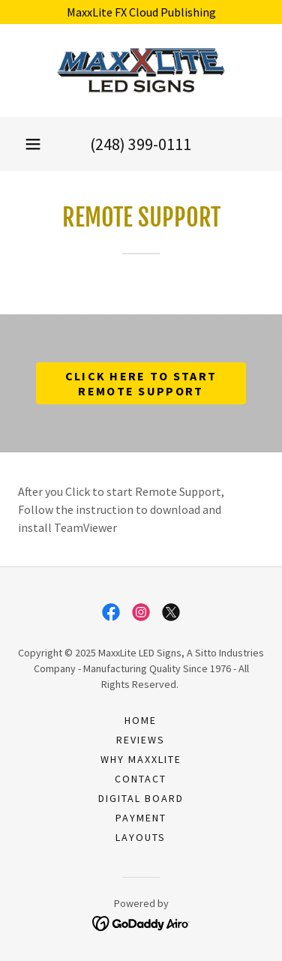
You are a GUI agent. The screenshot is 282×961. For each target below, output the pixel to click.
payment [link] (141, 817)
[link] (141, 70)
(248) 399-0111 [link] (140, 144)
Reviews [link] (140, 739)
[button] (33, 144)
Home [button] (140, 720)
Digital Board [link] (141, 798)
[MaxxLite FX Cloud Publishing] (141, 12)
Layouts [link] (141, 837)
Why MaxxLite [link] (141, 759)
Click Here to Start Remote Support (141, 383)
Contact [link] (140, 778)
